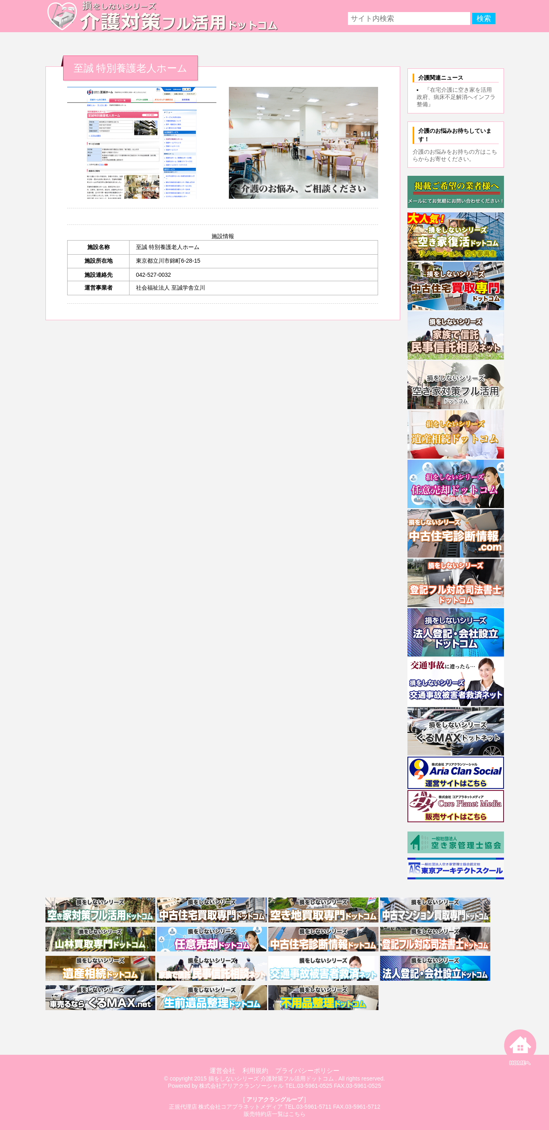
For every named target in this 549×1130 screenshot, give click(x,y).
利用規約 (255, 1070)
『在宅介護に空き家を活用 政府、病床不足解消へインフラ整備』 (457, 96)
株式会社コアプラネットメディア (240, 1106)
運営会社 (222, 1070)
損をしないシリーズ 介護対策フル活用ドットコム (271, 1078)
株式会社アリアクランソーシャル (241, 1086)
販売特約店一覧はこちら (275, 1114)
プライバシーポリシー (307, 1070)
